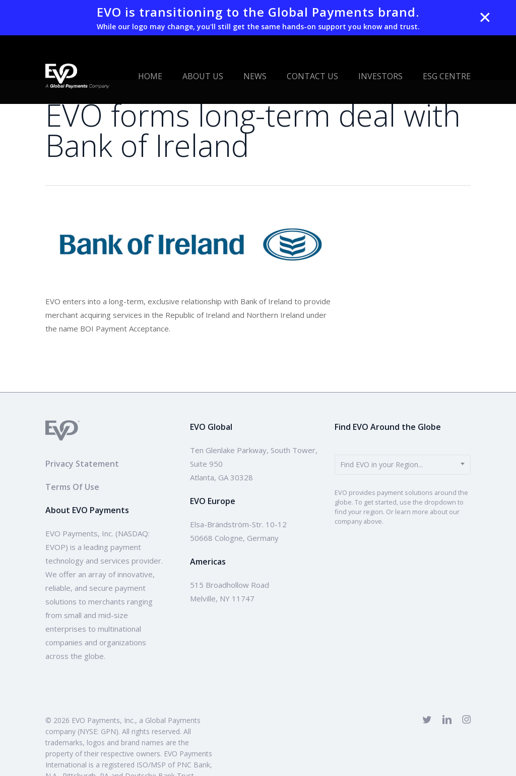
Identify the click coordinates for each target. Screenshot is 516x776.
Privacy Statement (82, 463)
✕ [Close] (485, 18)
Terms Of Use (72, 486)
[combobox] (403, 465)
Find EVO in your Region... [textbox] (381, 464)
